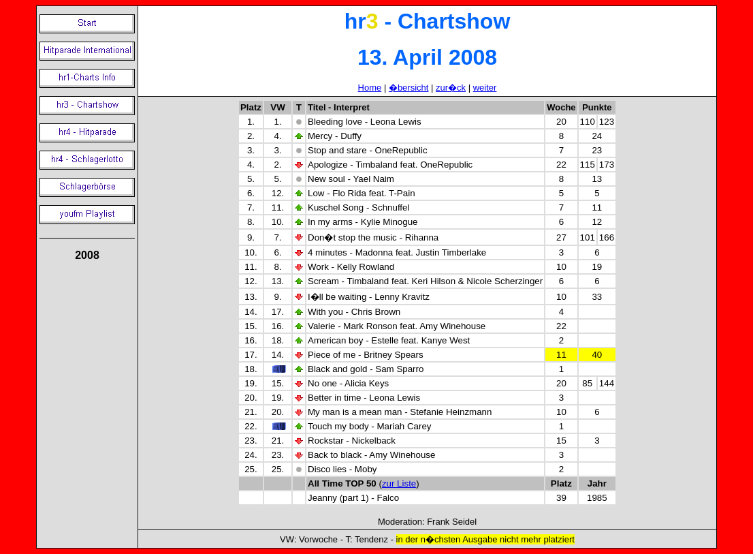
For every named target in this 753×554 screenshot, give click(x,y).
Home (370, 87)
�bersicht (409, 87)
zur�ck (451, 87)
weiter (485, 87)
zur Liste (399, 483)
